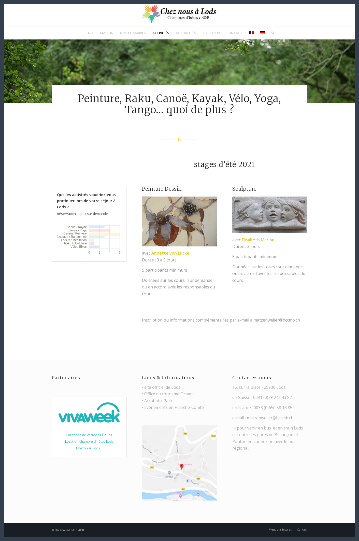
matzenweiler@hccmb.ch (270, 418)
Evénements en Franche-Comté (174, 407)
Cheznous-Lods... (89, 448)
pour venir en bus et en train (265, 428)
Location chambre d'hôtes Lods (89, 441)
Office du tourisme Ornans (169, 394)
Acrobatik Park (158, 401)
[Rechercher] (271, 32)
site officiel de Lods (162, 387)
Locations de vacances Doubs (89, 435)
